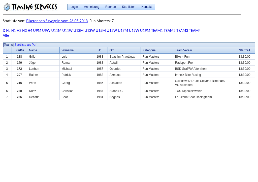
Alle (6, 35)
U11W (67, 30)
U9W (46, 30)
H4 (30, 30)
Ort (112, 50)
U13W (89, 30)
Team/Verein (183, 50)
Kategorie (149, 50)
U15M (101, 30)
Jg (100, 50)
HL (8, 30)
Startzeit (244, 50)
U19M (145, 30)
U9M (37, 30)
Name (33, 50)
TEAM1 (157, 30)
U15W (112, 30)
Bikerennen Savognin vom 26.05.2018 (57, 20)
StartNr (19, 50)
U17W (134, 30)
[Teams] (8, 45)
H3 (24, 30)
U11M (56, 30)
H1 (13, 30)
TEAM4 (195, 30)
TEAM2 (169, 30)
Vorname (67, 50)
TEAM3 (182, 30)
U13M (79, 30)
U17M (123, 30)
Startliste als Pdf (25, 45)
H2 (19, 30)
